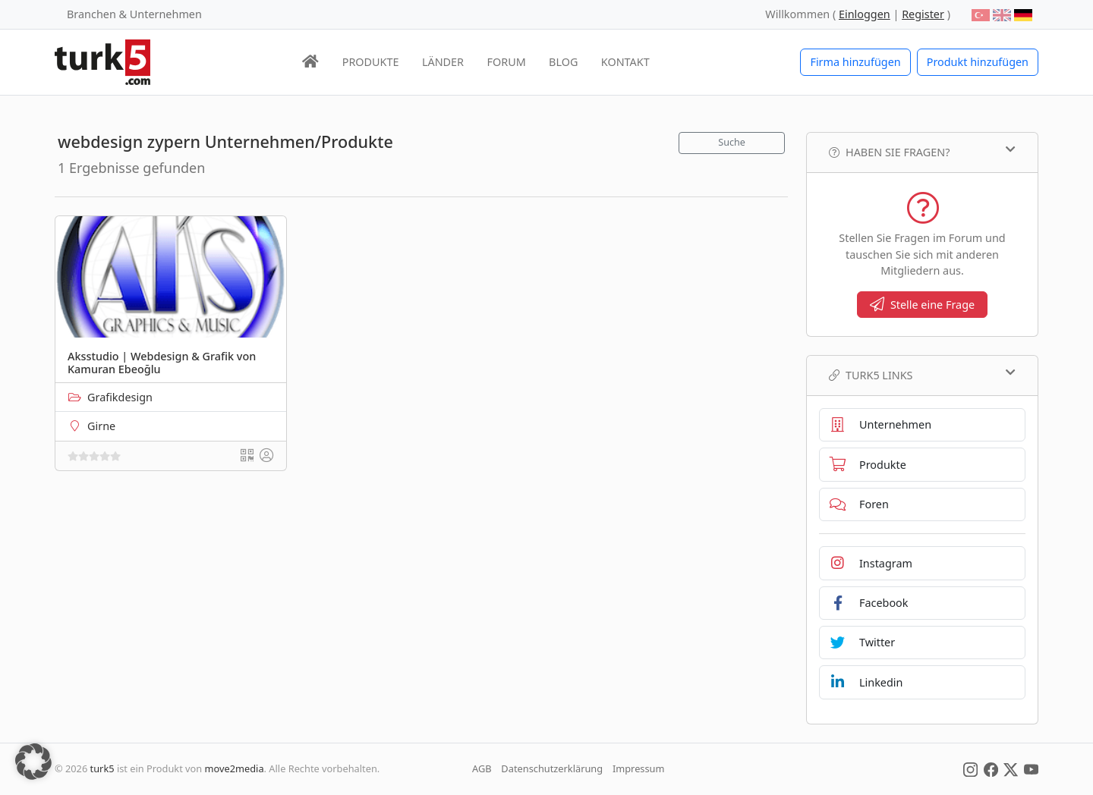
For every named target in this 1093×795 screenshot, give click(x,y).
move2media (234, 768)
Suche (731, 142)
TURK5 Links (922, 374)
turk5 (102, 768)
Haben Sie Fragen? (922, 151)
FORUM (506, 62)
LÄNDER (443, 62)
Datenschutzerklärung (552, 768)
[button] (33, 761)
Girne (101, 426)
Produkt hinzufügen (977, 62)
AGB (482, 768)
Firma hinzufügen (855, 62)
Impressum (639, 768)
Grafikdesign (120, 397)
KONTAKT (625, 62)
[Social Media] (970, 768)
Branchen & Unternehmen (134, 14)
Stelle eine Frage (922, 304)
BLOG (563, 62)
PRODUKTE (370, 62)
